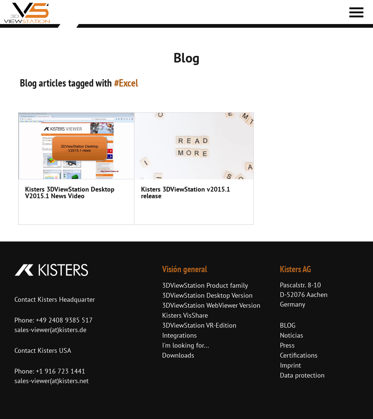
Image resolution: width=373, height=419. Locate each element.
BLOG (287, 325)
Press (287, 345)
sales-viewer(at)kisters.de (50, 329)
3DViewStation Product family (205, 285)
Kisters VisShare (185, 315)
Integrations (179, 335)
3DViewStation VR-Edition (199, 325)
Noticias (291, 335)
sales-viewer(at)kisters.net (51, 380)
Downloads (178, 355)
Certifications (299, 355)
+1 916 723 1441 (60, 371)
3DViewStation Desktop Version (207, 295)
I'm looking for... (185, 345)
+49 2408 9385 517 (63, 320)
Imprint (290, 365)
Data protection (302, 375)
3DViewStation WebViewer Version (211, 305)
